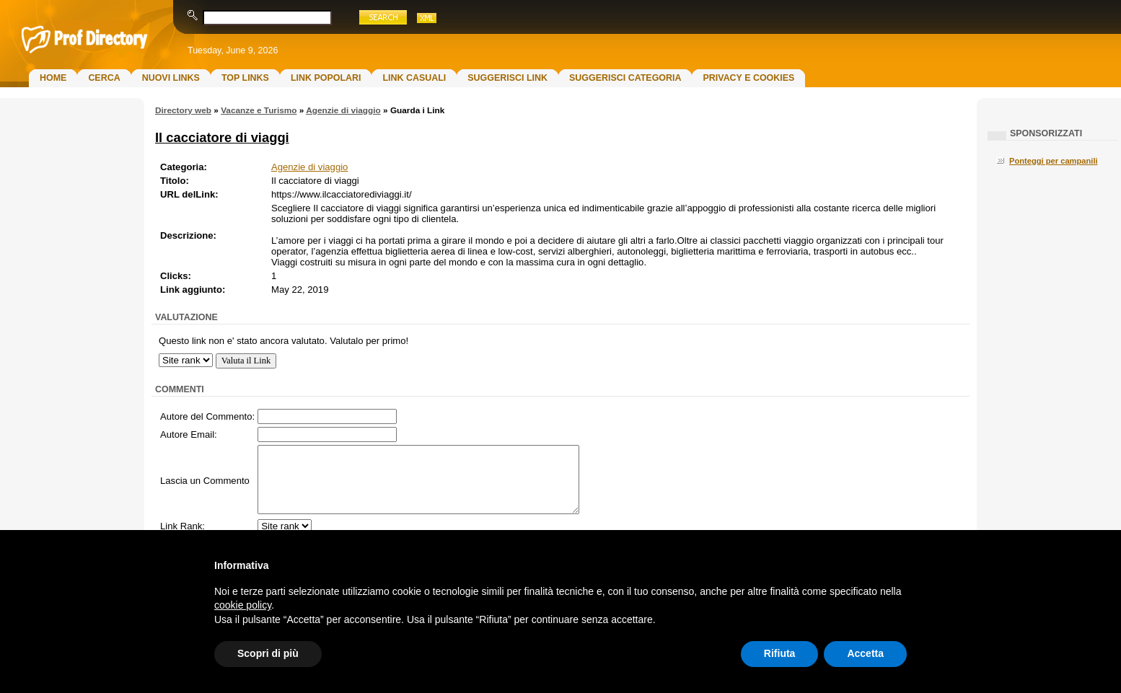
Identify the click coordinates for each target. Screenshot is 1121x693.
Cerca (104, 78)
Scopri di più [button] (268, 653)
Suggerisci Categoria (625, 78)
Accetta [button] (865, 653)
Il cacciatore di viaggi (222, 137)
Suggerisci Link (507, 78)
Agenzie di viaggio (343, 110)
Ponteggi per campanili (1053, 160)
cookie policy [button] (242, 605)
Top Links (245, 78)
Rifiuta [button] (780, 653)
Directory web (183, 110)
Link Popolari (326, 78)
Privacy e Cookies (748, 78)
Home (53, 78)
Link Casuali (414, 78)
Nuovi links (171, 78)
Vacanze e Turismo (258, 110)
